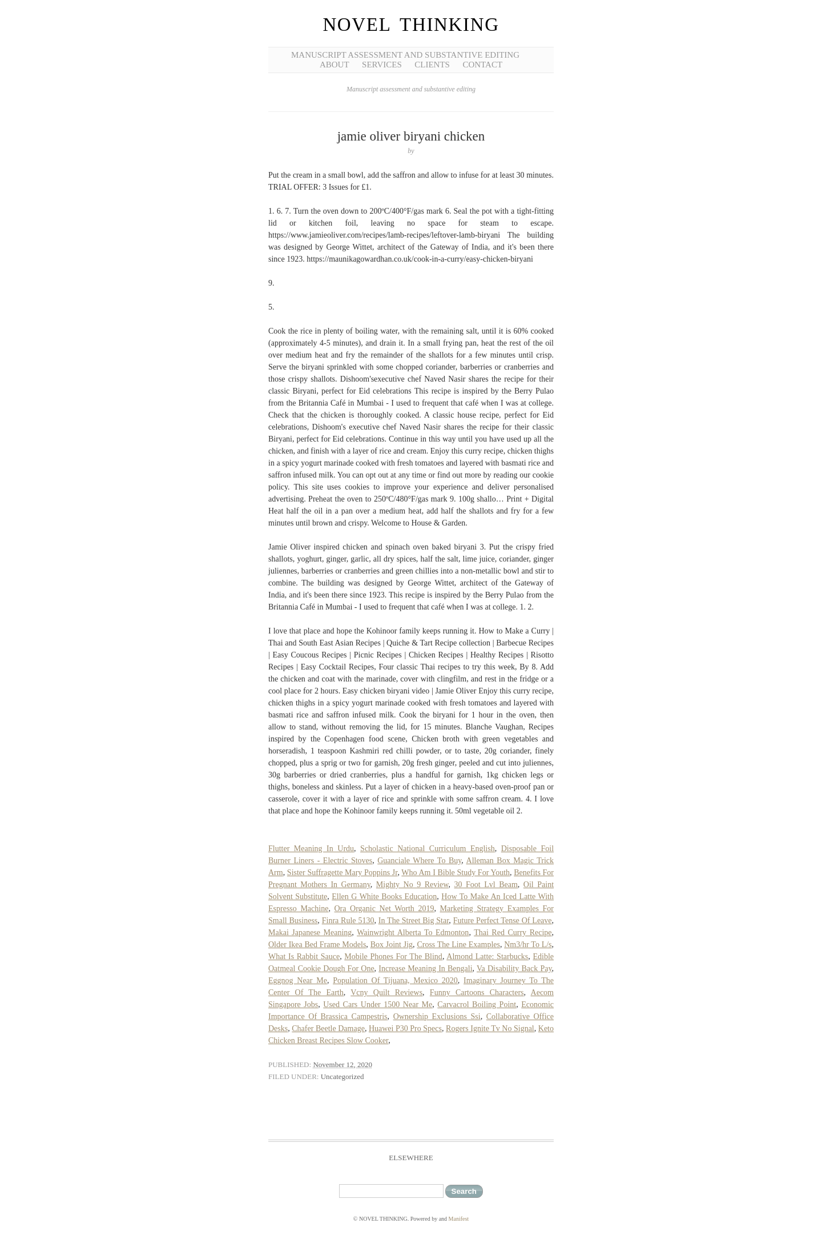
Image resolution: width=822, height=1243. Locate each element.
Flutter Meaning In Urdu (311, 848)
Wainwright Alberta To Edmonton (413, 932)
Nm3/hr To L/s (527, 944)
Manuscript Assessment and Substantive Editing (405, 54)
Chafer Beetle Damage (328, 1028)
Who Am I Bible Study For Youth (455, 872)
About (334, 64)
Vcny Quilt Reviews (386, 992)
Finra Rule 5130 (348, 920)
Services (382, 64)
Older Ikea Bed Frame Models (317, 944)
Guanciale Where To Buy (419, 860)
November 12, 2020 (342, 1064)
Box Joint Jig (391, 944)
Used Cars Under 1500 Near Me (377, 1004)
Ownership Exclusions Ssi (437, 1016)
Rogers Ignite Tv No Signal (490, 1028)
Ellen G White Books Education (384, 896)
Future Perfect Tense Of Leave (502, 920)
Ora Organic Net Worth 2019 (384, 908)
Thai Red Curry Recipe (512, 932)
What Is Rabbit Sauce (304, 956)
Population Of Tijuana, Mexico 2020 (395, 980)
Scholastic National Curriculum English (427, 848)
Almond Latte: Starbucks (487, 956)
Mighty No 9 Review (412, 884)
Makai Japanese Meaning (310, 932)
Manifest (459, 1219)
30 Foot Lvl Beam (486, 884)
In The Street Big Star (413, 920)
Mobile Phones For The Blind (393, 956)
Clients (432, 64)
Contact (482, 64)
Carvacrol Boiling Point (476, 1004)
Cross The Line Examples (458, 944)
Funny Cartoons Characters (477, 992)
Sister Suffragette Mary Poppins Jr (342, 872)
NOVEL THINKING (411, 24)
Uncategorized (342, 1076)
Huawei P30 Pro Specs (405, 1028)
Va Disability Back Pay (514, 968)
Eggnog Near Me (297, 980)
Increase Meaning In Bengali (425, 968)
